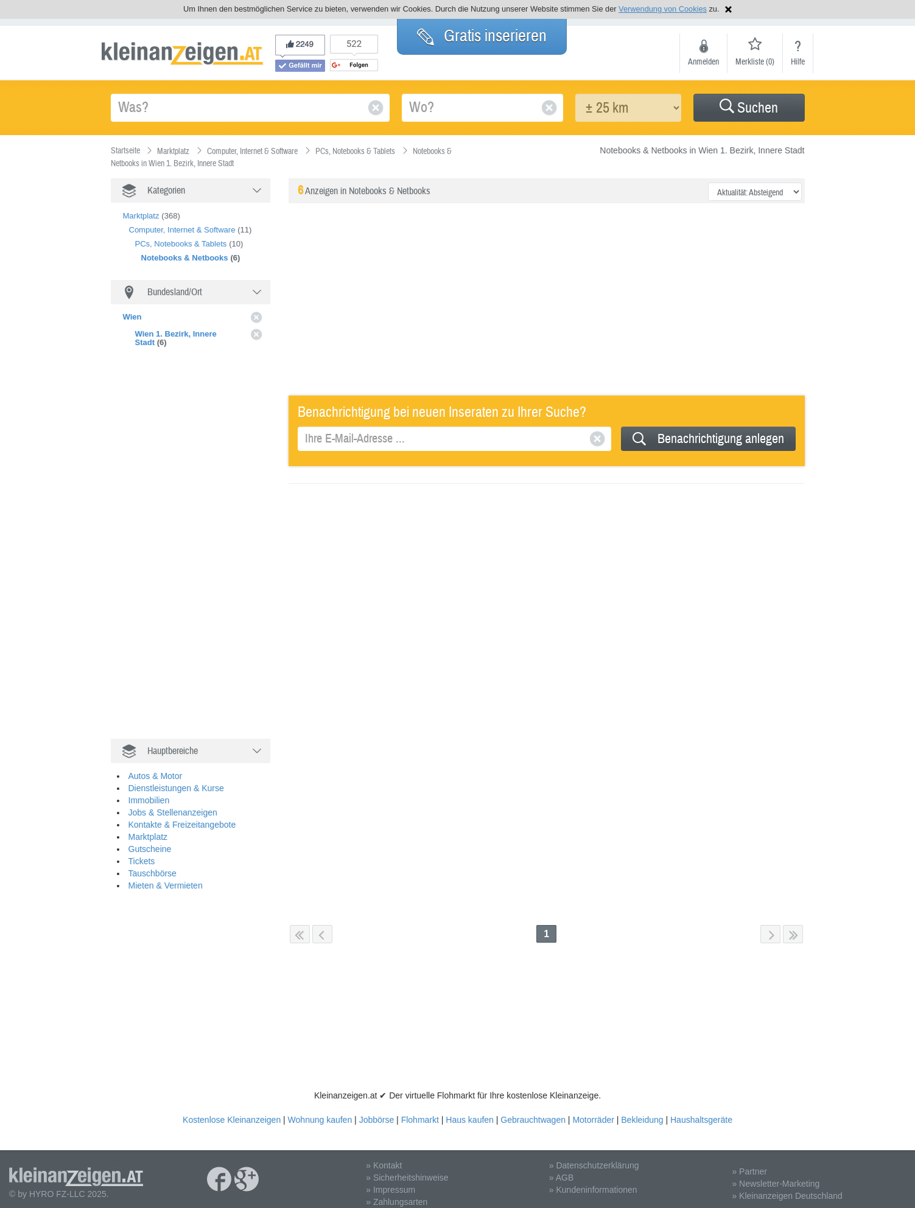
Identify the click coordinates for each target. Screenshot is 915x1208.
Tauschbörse (152, 864)
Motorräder (593, 1110)
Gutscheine (150, 840)
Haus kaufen (470, 1110)
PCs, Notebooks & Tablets (181, 243)
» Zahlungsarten (396, 1193)
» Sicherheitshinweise (407, 1168)
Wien (132, 316)
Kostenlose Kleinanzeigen (232, 1110)
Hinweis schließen (728, 9)
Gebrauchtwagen (533, 1110)
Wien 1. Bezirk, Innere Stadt (176, 338)
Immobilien (149, 791)
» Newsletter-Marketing (775, 1174)
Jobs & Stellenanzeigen (172, 803)
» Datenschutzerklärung (594, 1156)
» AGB (561, 1168)
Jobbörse (376, 1110)
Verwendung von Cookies (663, 8)
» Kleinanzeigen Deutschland (787, 1187)
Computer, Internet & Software (182, 229)
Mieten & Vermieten (165, 876)
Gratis (482, 36)
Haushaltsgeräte (701, 1110)
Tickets (141, 852)
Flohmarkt (420, 1110)
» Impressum (390, 1180)
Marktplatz (141, 215)
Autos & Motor (155, 767)
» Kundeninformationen (593, 1180)
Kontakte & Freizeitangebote (182, 815)
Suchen (749, 108)
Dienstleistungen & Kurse (176, 779)
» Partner (749, 1162)
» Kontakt (384, 1156)
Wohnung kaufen (320, 1110)
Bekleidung (642, 1110)
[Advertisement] (202, 544)
